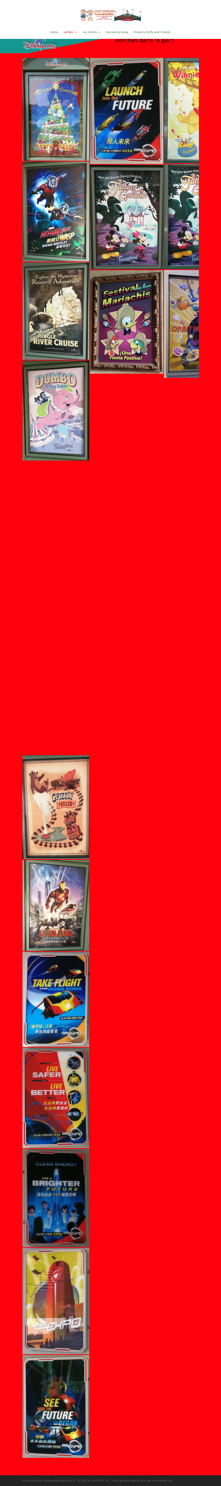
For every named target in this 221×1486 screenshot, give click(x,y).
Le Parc (68, 32)
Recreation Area (117, 32)
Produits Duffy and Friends (151, 32)
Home (54, 32)
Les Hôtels (90, 32)
